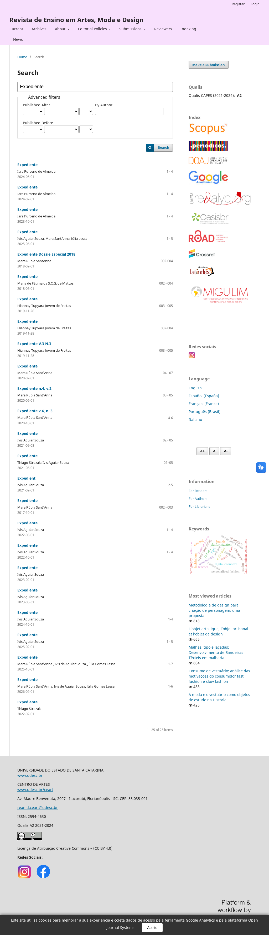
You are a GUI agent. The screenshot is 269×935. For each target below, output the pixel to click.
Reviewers (163, 28)
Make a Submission (208, 64)
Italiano (195, 419)
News (18, 39)
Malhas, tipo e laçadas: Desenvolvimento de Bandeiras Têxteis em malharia (216, 652)
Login (255, 4)
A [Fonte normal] (214, 451)
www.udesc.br (30, 775)
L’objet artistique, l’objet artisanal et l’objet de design (218, 631)
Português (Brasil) (204, 411)
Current (16, 28)
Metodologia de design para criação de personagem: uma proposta (214, 610)
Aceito (152, 928)
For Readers (198, 490)
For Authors (198, 498)
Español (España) (204, 395)
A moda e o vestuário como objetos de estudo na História (219, 697)
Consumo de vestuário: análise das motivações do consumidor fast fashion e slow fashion (219, 676)
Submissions (131, 28)
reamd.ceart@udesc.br (37, 807)
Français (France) (204, 403)
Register (238, 4)
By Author (103, 104)
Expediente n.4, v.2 (34, 388)
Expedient (26, 478)
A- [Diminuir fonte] (225, 451)
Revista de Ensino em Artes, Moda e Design (76, 19)
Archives (39, 28)
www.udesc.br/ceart (35, 789)
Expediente (27, 164)
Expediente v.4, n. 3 (35, 410)
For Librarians (199, 506)
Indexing (188, 28)
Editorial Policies (93, 28)
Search (163, 148)
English (195, 387)
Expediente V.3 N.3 (34, 343)
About (60, 28)
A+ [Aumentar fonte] (202, 451)
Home (22, 56)
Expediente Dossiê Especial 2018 (46, 254)
